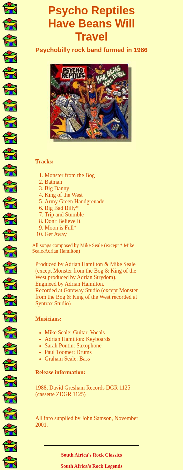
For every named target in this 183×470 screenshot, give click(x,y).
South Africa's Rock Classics (91, 455)
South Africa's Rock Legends (91, 466)
